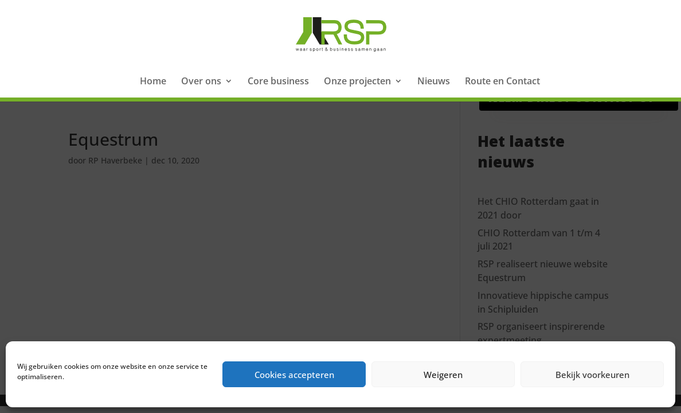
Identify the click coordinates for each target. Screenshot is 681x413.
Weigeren (443, 374)
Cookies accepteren (294, 374)
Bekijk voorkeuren (592, 374)
